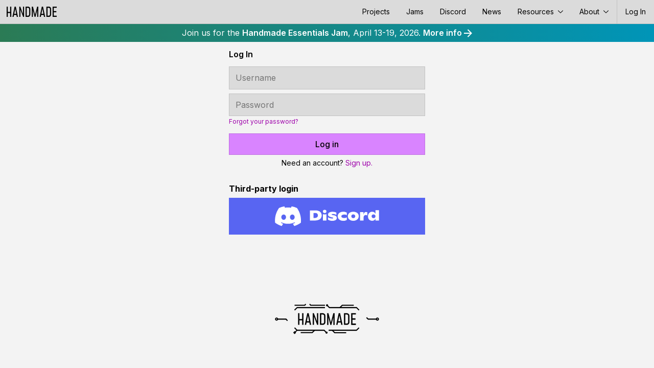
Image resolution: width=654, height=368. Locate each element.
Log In (635, 11)
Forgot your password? (263, 121)
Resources (540, 11)
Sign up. (358, 162)
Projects (376, 11)
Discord (453, 11)
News (491, 11)
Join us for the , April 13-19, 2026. (327, 33)
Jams (415, 11)
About (594, 11)
